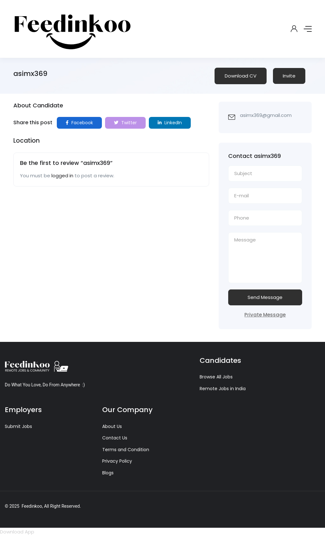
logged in (62, 175)
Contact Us (114, 438)
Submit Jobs (18, 426)
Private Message (265, 314)
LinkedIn (170, 122)
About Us (112, 426)
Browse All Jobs (216, 377)
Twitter (125, 122)
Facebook (79, 122)
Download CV (240, 75)
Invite (289, 75)
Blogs (108, 473)
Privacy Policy (117, 461)
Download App (17, 531)
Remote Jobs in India (223, 388)
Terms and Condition (125, 449)
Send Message (265, 297)
